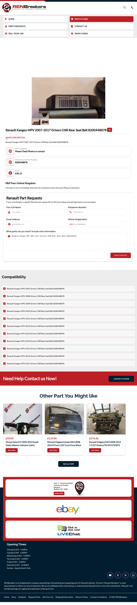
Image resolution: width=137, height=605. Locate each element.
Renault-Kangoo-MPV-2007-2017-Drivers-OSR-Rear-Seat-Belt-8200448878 (66, 243)
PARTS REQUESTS (15, 26)
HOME (9, 19)
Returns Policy (82, 600)
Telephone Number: (77, 207)
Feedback (22, 600)
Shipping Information (64, 600)
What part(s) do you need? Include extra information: (31, 231)
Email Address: (13, 219)
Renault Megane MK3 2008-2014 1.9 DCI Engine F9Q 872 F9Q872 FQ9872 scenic (105, 446)
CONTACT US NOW (121, 382)
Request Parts (34, 600)
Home (6, 600)
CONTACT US (79, 26)
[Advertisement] (68, 56)
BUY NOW (11, 453)
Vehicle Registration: (77, 219)
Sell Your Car (48, 600)
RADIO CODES (79, 33)
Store (14, 600)
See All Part (68, 467)
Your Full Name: (13, 207)
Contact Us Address (98, 600)
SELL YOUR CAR (14, 33)
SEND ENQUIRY (120, 258)
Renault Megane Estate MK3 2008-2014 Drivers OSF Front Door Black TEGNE (64, 446)
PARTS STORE (79, 19)
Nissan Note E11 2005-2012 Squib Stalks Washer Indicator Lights (22, 446)
